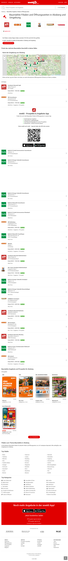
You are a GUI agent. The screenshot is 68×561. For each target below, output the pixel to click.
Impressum (56, 547)
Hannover (26, 454)
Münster (26, 472)
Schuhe (49, 480)
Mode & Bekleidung (29, 488)
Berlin (37, 3)
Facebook (39, 541)
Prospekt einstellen (25, 541)
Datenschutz (56, 544)
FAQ (22, 544)
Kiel (48, 470)
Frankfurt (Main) (5, 462)
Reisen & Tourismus (29, 492)
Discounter (4, 488)
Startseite (7, 541)
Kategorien (17, 2)
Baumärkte (4, 484)
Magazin (60, 2)
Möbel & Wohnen (29, 486)
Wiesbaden (50, 456)
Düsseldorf (4, 468)
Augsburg (49, 458)
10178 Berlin (61, 7)
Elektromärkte (5, 492)
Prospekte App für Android (34, 519)
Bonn (25, 468)
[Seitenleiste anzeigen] (65, 558)
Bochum (26, 462)
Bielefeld (26, 466)
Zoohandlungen (51, 492)
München (4, 458)
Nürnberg (26, 458)
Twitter (39, 543)
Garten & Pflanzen (6, 494)
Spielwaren (50, 484)
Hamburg (4, 456)
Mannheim (27, 470)
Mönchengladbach (51, 464)
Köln (3, 460)
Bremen (3, 472)
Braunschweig (50, 466)
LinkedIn (39, 546)
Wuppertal (27, 464)
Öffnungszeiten (8, 543)
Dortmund (4, 466)
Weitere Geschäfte (51, 494)
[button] (63, 56)
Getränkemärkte (28, 482)
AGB (55, 546)
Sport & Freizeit (51, 486)
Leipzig (26, 456)
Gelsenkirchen (50, 460)
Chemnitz (49, 468)
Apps (65, 2)
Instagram (39, 544)
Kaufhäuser (27, 484)
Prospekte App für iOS (34, 521)
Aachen (49, 462)
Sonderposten (51, 482)
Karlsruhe (49, 454)
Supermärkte (50, 488)
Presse (55, 543)
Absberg (3, 11)
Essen (3, 470)
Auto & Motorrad (6, 480)
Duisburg (26, 460)
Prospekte (4, 2)
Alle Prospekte (34, 437)
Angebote (7, 546)
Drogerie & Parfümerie (7, 490)
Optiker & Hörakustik (29, 490)
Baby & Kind (4, 482)
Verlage (23, 543)
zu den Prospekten (8, 43)
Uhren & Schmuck (51, 490)
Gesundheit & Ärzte (29, 480)
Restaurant (27, 494)
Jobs (55, 541)
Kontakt (23, 546)
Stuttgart (3, 464)
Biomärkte (4, 486)
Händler (10, 2)
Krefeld (49, 472)
